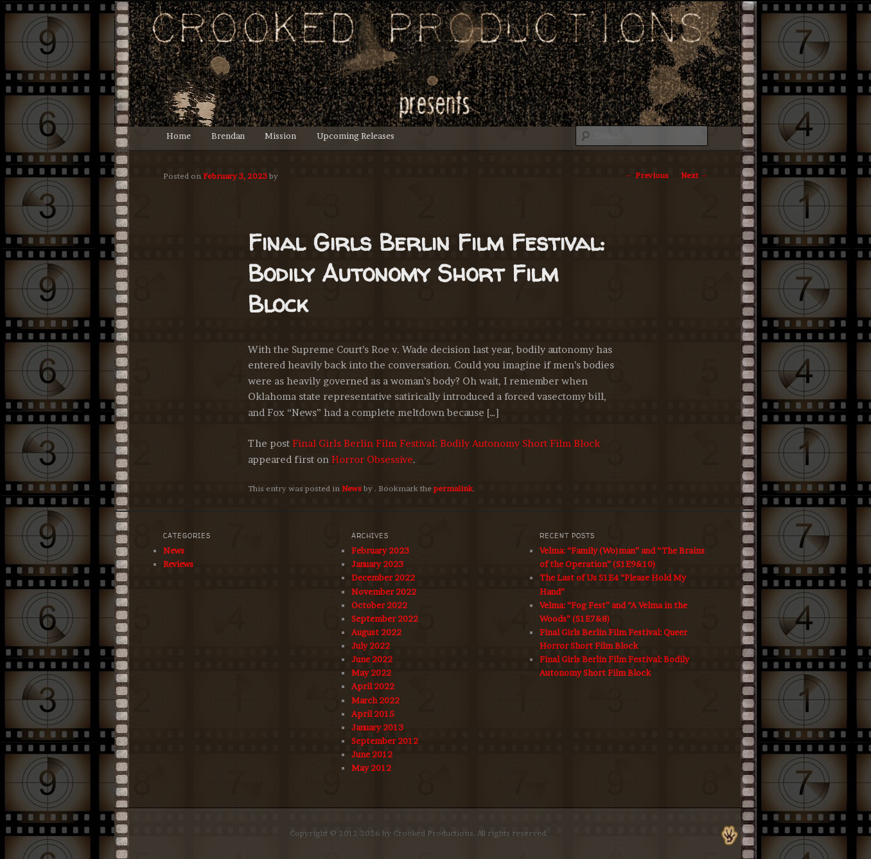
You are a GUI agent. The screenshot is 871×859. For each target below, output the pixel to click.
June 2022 (371, 659)
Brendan (228, 136)
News (352, 488)
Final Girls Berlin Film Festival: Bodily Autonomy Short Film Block (446, 443)
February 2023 (380, 550)
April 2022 (372, 686)
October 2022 (379, 605)
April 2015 (372, 714)
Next (694, 175)
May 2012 (371, 768)
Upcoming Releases (355, 136)
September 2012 (384, 741)
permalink (453, 488)
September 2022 (384, 618)
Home (178, 136)
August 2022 (376, 632)
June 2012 (371, 754)
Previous (647, 175)
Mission (280, 136)
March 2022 (375, 700)
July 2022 (370, 645)
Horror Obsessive (372, 459)
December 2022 (383, 577)
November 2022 (383, 591)
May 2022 (371, 672)
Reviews (178, 564)
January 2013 (377, 727)
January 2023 (377, 564)
